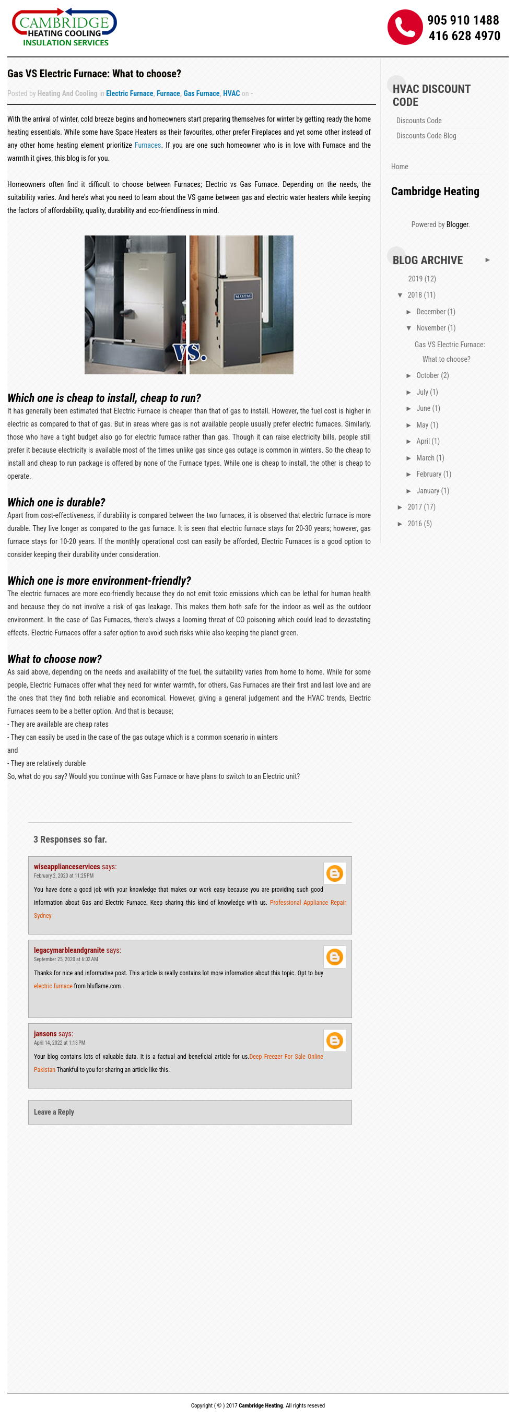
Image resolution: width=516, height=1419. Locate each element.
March (426, 458)
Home (399, 166)
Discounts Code (419, 120)
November (432, 328)
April (423, 441)
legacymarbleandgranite (69, 950)
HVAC (231, 93)
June (424, 408)
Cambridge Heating (435, 191)
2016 (416, 523)
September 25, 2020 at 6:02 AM (66, 959)
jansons (45, 1034)
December (431, 312)
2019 (416, 279)
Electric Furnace (129, 93)
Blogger (457, 224)
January (428, 491)
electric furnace (53, 986)
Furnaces (148, 145)
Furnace (168, 93)
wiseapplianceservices (67, 866)
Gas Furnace (201, 93)
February (429, 474)
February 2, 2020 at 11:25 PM (63, 876)
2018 (416, 295)
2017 (416, 507)
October (428, 375)
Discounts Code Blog (426, 136)
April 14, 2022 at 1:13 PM (59, 1043)
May (423, 425)
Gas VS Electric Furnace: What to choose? (94, 73)
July (423, 392)
